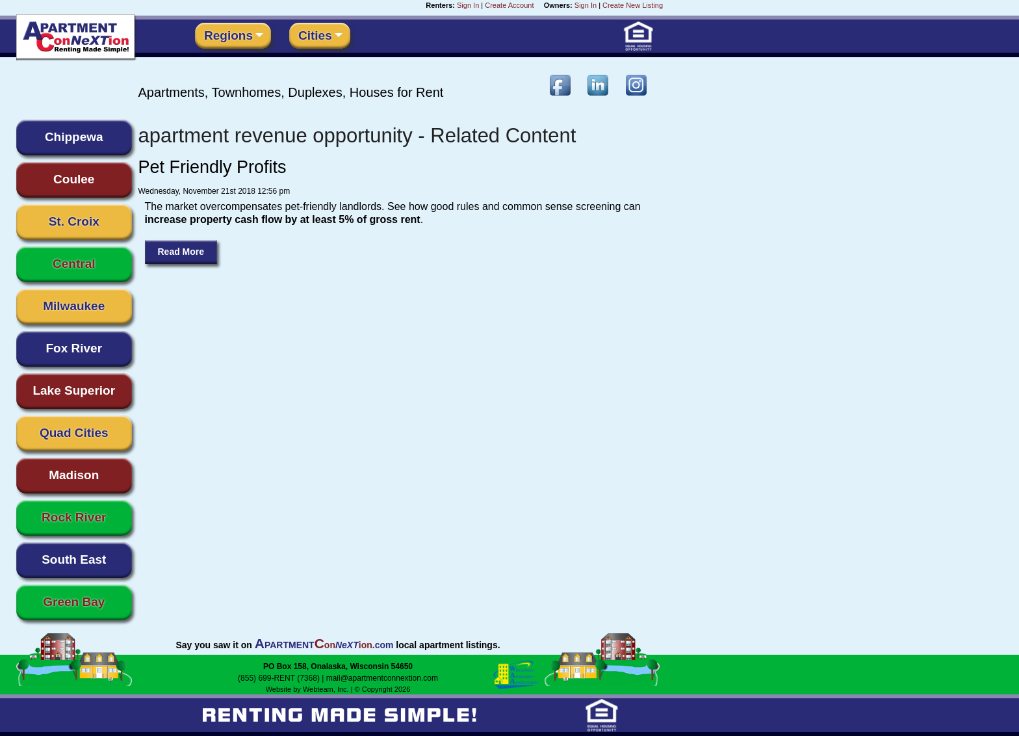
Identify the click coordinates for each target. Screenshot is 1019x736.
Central (74, 263)
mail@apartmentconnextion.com (382, 678)
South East (74, 559)
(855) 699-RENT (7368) (279, 678)
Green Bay (74, 602)
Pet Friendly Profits (212, 167)
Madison (74, 475)
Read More (181, 251)
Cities (315, 35)
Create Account (509, 5)
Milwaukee (74, 306)
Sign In (468, 5)
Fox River (73, 348)
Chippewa (74, 137)
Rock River (74, 517)
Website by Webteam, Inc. (307, 689)
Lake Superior (73, 390)
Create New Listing (632, 5)
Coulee (73, 179)
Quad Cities (74, 433)
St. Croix (74, 221)
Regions (228, 35)
